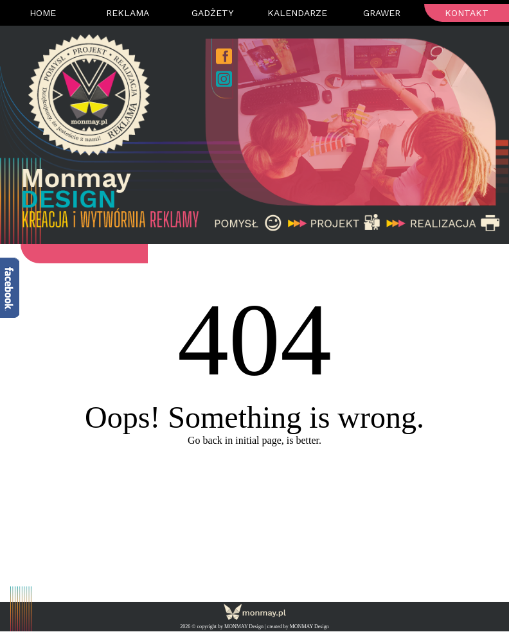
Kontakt (466, 13)
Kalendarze (297, 13)
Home (43, 13)
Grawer (381, 13)
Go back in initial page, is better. (254, 440)
